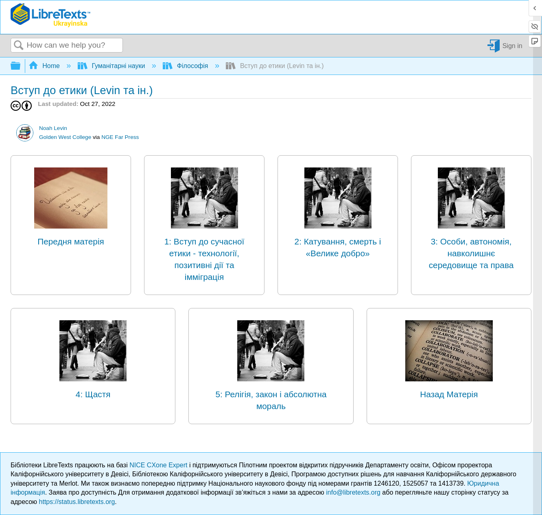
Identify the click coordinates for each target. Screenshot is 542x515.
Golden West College (65, 137)
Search (19, 46)
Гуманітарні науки (112, 65)
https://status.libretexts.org (77, 501)
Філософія (186, 65)
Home (45, 65)
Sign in (512, 45)
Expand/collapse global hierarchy (20, 66)
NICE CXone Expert (159, 465)
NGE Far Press (120, 137)
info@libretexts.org (353, 492)
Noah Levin (53, 128)
